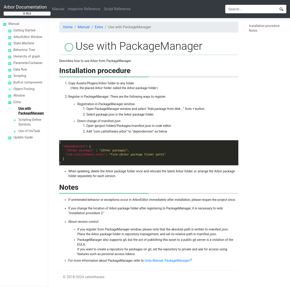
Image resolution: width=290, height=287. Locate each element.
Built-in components (27, 82)
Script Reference (117, 9)
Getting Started (24, 30)
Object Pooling (23, 89)
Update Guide (23, 137)
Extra (17, 102)
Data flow (20, 69)
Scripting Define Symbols (29, 122)
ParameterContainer (28, 63)
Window (19, 95)
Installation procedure (264, 26)
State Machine (23, 43)
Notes (253, 30)
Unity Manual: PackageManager (167, 260)
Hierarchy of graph (26, 56)
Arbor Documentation (25, 7)
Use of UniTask (29, 131)
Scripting (19, 76)
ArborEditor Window (27, 37)
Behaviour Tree (24, 50)
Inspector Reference (84, 9)
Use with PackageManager (31, 111)
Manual (58, 9)
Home (67, 27)
